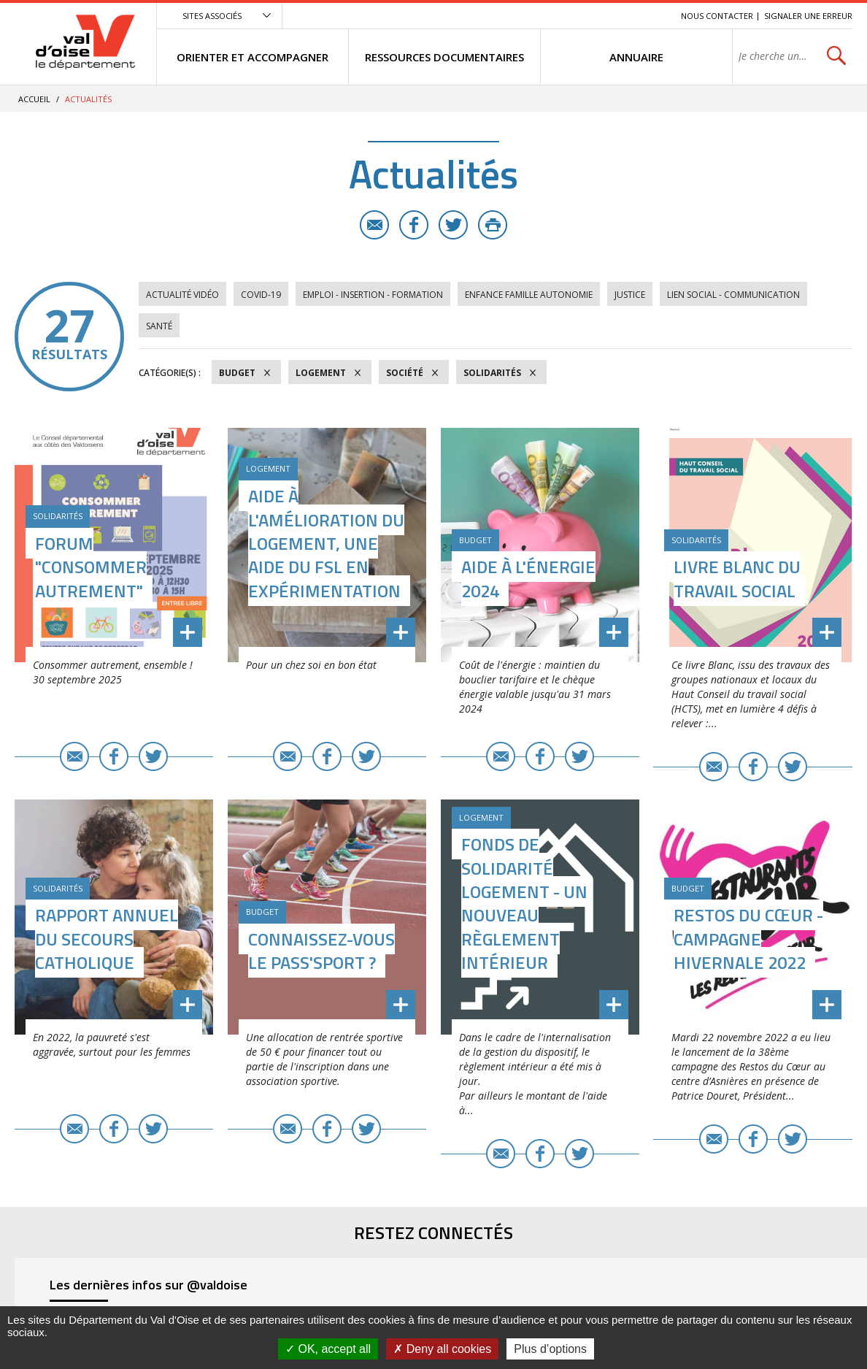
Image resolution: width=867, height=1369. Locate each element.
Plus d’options (550, 1349)
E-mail (374, 224)
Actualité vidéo (182, 294)
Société (404, 373)
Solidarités (492, 373)
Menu (563, 15)
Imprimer (492, 224)
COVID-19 (261, 294)
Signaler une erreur (808, 15)
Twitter (453, 224)
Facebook (413, 224)
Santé (159, 326)
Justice (629, 294)
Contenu (601, 15)
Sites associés (212, 15)
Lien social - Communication (733, 294)
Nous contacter (717, 15)
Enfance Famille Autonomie (529, 294)
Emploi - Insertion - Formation (373, 294)
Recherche (649, 15)
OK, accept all (328, 1349)
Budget (237, 373)
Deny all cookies (442, 1349)
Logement (321, 373)
